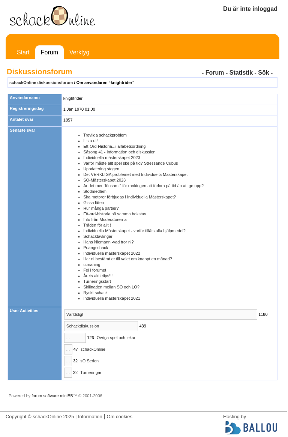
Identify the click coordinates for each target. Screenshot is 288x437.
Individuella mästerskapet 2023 (111, 157)
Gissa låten (93, 202)
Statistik (241, 72)
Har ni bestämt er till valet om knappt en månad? (127, 259)
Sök (263, 72)
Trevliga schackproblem (105, 135)
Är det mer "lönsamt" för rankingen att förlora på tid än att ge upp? (143, 185)
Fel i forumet (94, 270)
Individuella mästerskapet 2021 (111, 298)
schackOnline (93, 349)
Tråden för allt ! (97, 225)
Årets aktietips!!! (97, 275)
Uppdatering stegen (101, 169)
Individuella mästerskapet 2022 (111, 253)
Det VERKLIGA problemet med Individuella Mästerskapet (135, 174)
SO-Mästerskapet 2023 (104, 180)
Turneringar (90, 372)
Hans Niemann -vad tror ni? (108, 242)
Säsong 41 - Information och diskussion (119, 152)
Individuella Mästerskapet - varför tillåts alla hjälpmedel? (134, 230)
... (68, 337)
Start (23, 52)
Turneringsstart (97, 281)
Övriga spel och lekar (116, 337)
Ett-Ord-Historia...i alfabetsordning (114, 146)
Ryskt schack (95, 292)
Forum (49, 52)
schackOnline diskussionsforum (41, 82)
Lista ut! (90, 140)
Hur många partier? (101, 208)
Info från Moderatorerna (105, 219)
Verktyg (79, 52)
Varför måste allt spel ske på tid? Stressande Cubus (130, 163)
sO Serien (89, 361)
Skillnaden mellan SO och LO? (111, 287)
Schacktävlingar (97, 236)
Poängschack (95, 247)
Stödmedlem (94, 191)
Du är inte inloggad (250, 9)
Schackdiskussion (82, 326)
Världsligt (74, 314)
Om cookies (119, 416)
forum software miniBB (52, 395)
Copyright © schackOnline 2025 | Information (54, 416)
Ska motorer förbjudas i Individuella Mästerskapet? (129, 197)
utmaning (91, 264)
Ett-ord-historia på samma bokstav (114, 214)
